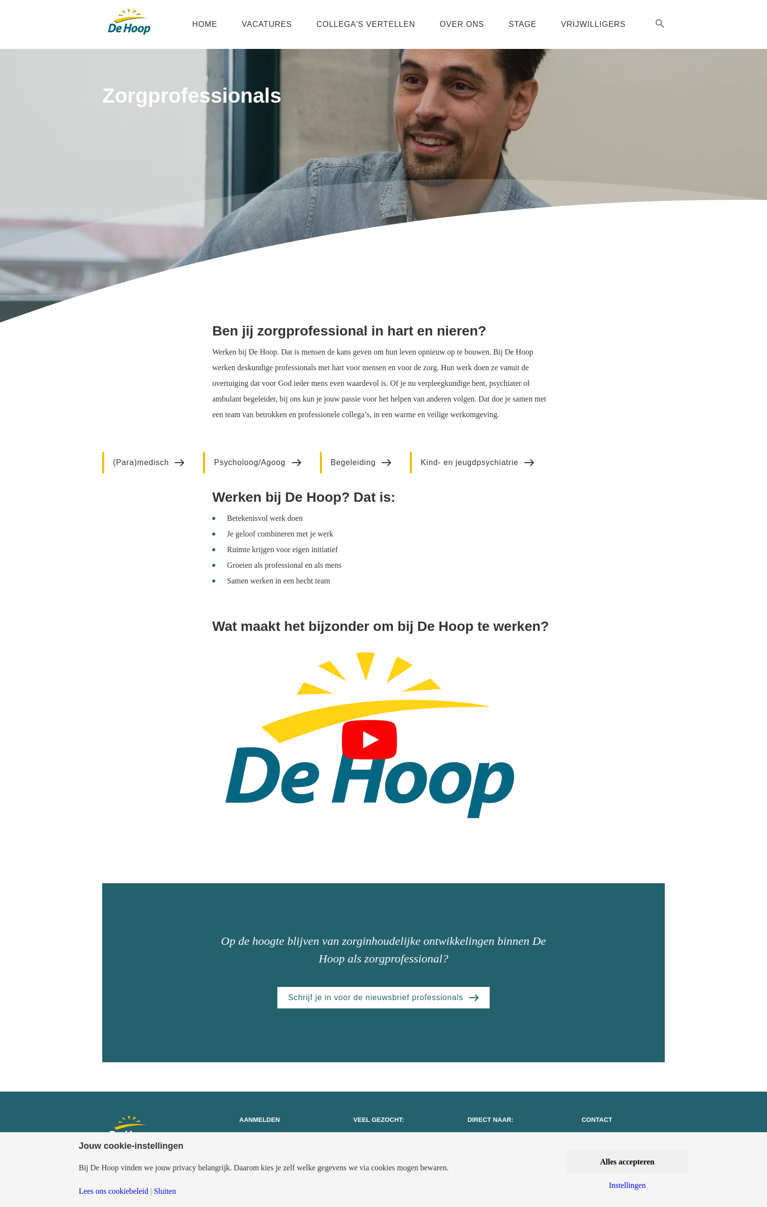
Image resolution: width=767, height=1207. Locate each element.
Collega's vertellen (365, 24)
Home (204, 24)
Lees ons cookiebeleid (113, 1191)
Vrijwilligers (593, 24)
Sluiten (165, 1191)
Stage (523, 24)
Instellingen (627, 1185)
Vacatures (267, 24)
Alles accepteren (627, 1162)
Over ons (462, 24)
